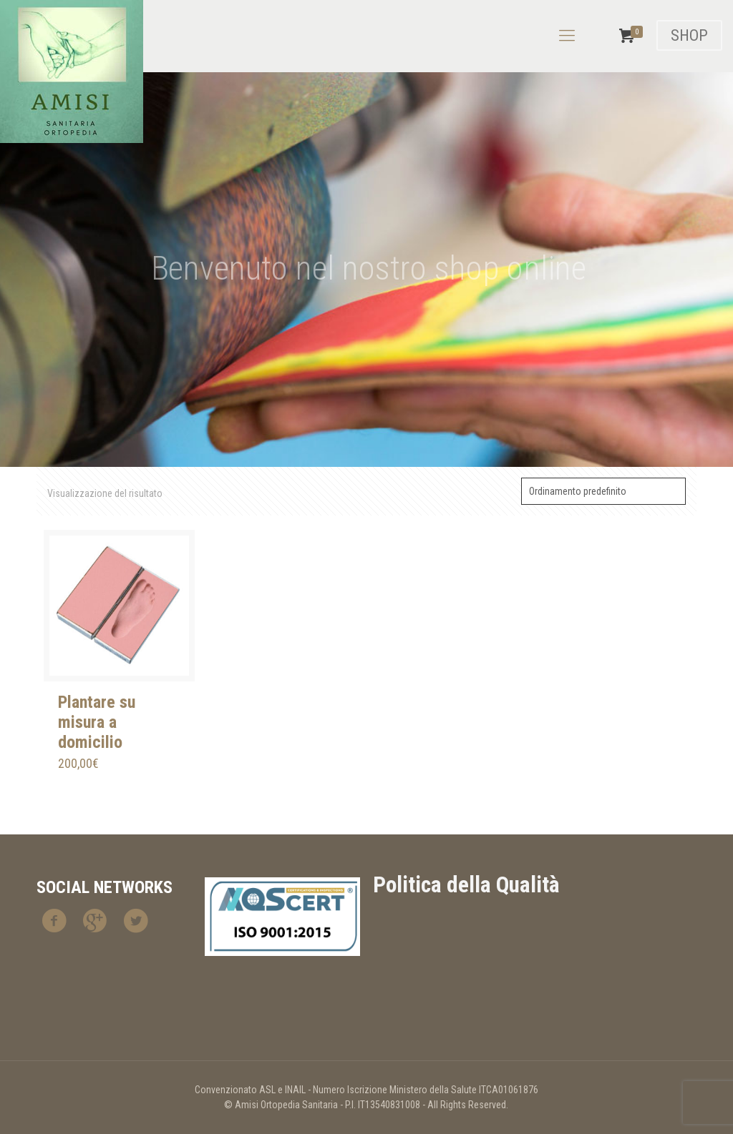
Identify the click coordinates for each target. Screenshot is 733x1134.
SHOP (689, 35)
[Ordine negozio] (603, 491)
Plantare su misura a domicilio (96, 722)
